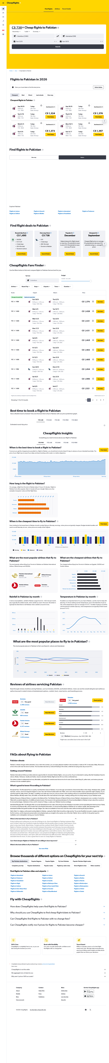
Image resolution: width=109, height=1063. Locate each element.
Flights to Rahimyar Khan (50, 841)
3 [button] (96, 358)
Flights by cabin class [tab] (63, 823)
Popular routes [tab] (48, 823)
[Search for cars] (3, 17)
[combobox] (36, 31)
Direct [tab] (30, 95)
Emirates (23, 657)
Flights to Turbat (79, 849)
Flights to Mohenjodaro (81, 844)
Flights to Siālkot (14, 171)
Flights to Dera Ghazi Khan (19, 846)
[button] (3, 3)
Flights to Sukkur (16, 844)
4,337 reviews (24, 684)
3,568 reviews (24, 662)
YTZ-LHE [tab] (40, 378)
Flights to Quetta (47, 838)
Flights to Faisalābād (64, 171)
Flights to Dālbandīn (17, 849)
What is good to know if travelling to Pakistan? (30, 743)
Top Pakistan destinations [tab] (19, 819)
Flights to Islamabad (64, 169)
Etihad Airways (25, 689)
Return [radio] (82, 157)
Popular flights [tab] (49, 819)
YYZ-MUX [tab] (75, 378)
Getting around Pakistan (21, 729)
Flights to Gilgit (15, 841)
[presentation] (58, 28)
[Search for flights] (3, 9)
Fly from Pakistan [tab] (63, 819)
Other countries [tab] (95, 823)
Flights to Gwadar (47, 846)
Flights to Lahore (14, 169)
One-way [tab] (50, 95)
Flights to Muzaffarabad (49, 849)
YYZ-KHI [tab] (49, 378)
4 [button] (100, 358)
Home (11, 70)
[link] (21, 212)
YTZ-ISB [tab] (57, 378)
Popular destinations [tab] (33, 823)
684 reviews (24, 673)
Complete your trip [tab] (17, 823)
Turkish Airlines (24, 678)
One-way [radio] (33, 157)
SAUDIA (22, 667)
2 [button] (92, 358)
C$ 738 (17, 27)
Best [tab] (23, 95)
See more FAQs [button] (43, 806)
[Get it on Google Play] (89, 951)
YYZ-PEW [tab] (66, 378)
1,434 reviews (24, 695)
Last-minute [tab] (39, 95)
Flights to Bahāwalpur (81, 841)
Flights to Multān (39, 171)
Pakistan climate (17, 718)
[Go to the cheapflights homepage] (14, 3)
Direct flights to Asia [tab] (80, 823)
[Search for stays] (3, 13)
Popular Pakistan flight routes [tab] (82, 819)
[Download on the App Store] (89, 956)
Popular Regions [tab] (36, 819)
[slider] (90, 239)
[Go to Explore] (3, 25)
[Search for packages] (3, 21)
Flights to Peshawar (88, 169)
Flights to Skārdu (79, 838)
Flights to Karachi (39, 169)
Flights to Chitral (79, 846)
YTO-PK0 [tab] (41, 400)
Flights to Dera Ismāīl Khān (50, 844)
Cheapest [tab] (15, 95)
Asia (16, 70)
